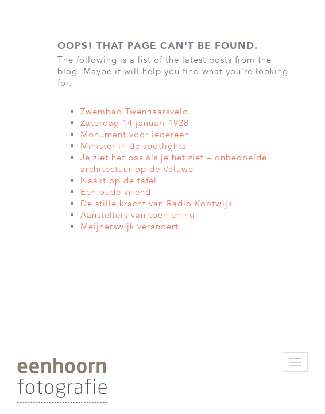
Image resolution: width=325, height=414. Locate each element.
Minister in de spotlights (133, 146)
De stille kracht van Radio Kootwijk (156, 203)
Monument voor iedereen (134, 134)
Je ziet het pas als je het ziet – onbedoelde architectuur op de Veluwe (173, 163)
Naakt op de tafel (118, 180)
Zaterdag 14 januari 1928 (134, 123)
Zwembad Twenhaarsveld (134, 111)
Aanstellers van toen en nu (137, 215)
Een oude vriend (115, 192)
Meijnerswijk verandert (129, 226)
